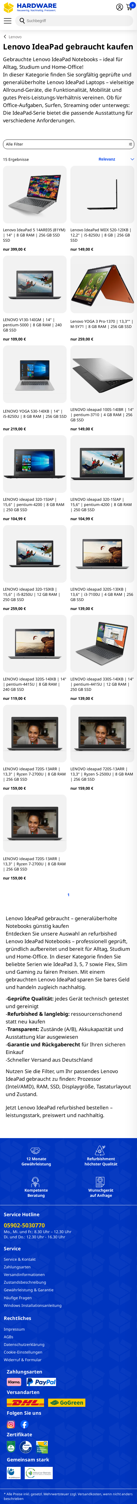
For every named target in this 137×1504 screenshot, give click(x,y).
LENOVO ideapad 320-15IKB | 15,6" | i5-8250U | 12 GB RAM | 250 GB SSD (31, 594)
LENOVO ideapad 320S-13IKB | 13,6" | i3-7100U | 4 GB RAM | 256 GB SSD (101, 594)
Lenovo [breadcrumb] (15, 36)
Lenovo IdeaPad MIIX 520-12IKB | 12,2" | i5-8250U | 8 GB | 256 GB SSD (101, 235)
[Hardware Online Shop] (30, 7)
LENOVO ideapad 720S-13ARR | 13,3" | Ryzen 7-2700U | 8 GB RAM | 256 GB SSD (34, 774)
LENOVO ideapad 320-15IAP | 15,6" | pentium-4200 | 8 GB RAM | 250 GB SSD (33, 504)
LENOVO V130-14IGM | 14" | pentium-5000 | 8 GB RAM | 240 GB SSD (32, 325)
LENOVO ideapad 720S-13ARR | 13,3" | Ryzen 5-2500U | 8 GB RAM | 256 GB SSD (101, 774)
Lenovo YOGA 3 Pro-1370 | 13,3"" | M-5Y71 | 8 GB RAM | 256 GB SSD (101, 324)
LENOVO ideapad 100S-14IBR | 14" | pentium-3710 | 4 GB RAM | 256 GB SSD (102, 414)
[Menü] (9, 21)
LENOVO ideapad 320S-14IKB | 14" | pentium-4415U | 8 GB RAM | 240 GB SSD (34, 684)
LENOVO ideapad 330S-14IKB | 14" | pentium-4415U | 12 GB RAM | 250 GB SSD (102, 684)
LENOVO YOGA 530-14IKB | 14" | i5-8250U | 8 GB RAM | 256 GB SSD (35, 413)
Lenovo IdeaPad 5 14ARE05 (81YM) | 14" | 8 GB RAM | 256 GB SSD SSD (34, 235)
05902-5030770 (24, 1225)
